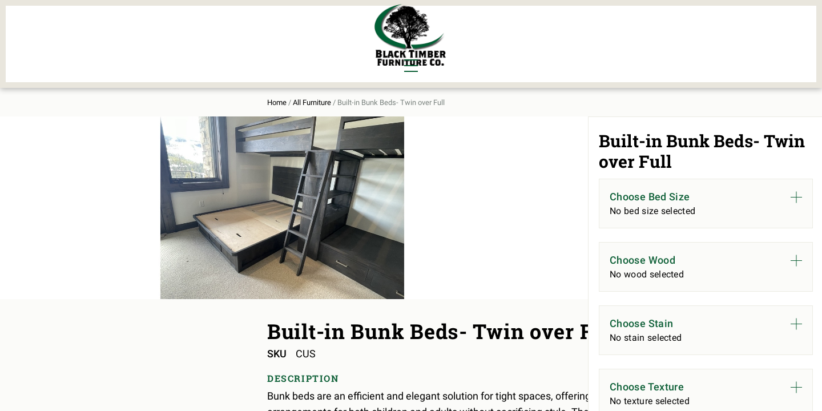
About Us (606, 38)
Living (138, 49)
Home (133, 92)
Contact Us (672, 38)
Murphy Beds (272, 30)
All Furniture (532, 38)
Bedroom (199, 30)
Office (193, 49)
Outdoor (261, 49)
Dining (138, 30)
